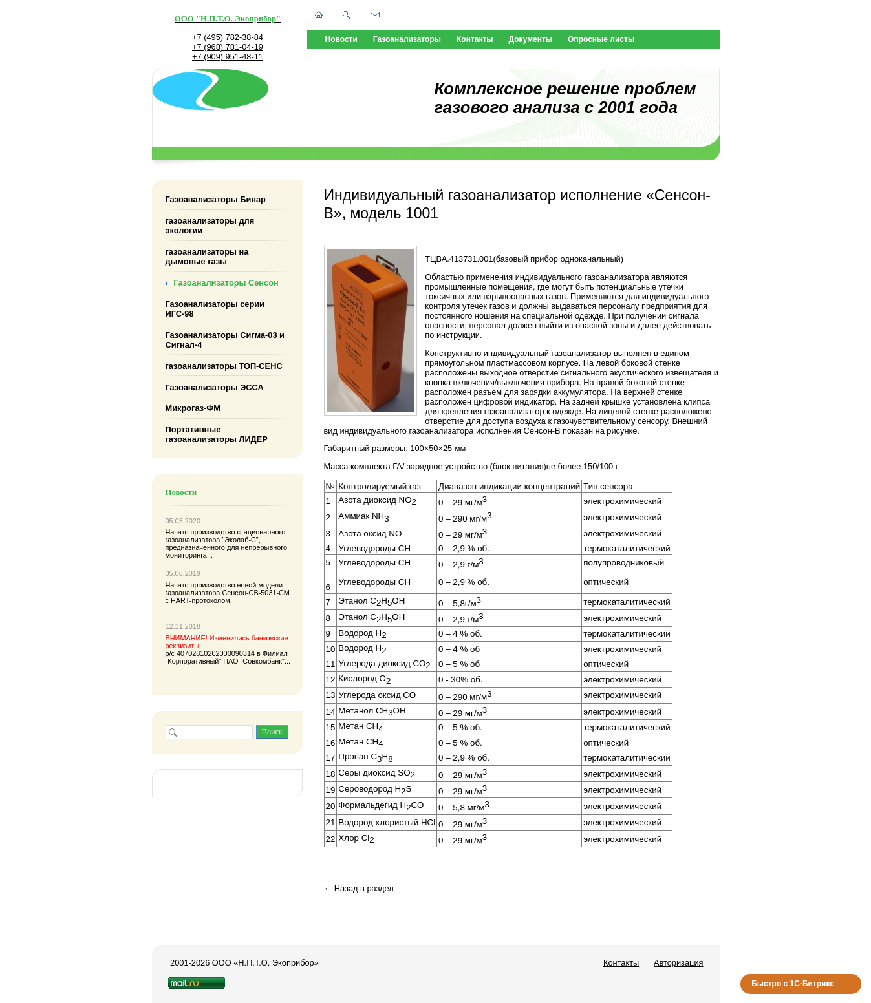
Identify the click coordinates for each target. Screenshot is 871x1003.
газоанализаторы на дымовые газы (207, 256)
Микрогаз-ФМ (193, 408)
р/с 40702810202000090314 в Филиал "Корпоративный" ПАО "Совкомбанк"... (228, 649)
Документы (530, 39)
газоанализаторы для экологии (210, 225)
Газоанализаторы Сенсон (225, 283)
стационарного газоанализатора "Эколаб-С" (226, 536)
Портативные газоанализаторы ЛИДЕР (217, 434)
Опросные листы (601, 39)
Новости (341, 39)
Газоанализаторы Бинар (216, 199)
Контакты (475, 39)
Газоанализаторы (407, 39)
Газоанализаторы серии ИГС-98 (215, 309)
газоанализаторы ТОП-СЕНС (224, 365)
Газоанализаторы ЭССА (215, 387)
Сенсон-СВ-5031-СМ (255, 593)
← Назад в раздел (359, 888)
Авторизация (679, 962)
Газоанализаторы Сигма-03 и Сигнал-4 (225, 340)
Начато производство (201, 532)
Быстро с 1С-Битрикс (792, 983)
